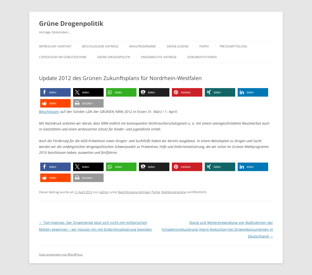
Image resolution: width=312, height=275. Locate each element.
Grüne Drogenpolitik (71, 23)
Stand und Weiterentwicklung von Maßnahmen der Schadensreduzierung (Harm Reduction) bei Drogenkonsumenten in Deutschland (217, 229)
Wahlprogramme (142, 46)
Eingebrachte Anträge (159, 57)
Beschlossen (49, 111)
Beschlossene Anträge (100, 46)
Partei (204, 46)
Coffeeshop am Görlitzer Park (62, 57)
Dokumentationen (202, 57)
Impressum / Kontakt (55, 46)
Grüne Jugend (178, 46)
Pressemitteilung (233, 46)
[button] (55, 92)
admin (104, 192)
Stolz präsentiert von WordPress (61, 254)
